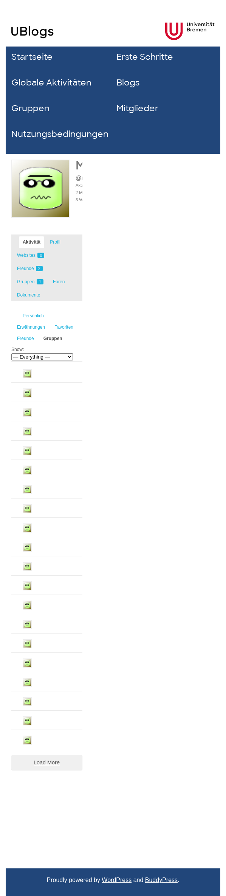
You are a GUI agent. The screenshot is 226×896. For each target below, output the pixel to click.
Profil (55, 242)
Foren (59, 281)
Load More (47, 762)
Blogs (127, 82)
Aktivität (31, 242)
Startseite (32, 56)
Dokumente (28, 295)
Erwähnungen (31, 327)
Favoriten (63, 327)
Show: (17, 349)
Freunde (30, 268)
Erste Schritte (144, 56)
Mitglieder (137, 108)
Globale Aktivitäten (51, 82)
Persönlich (33, 315)
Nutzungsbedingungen (57, 134)
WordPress (117, 880)
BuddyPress (161, 880)
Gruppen (30, 108)
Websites (30, 255)
